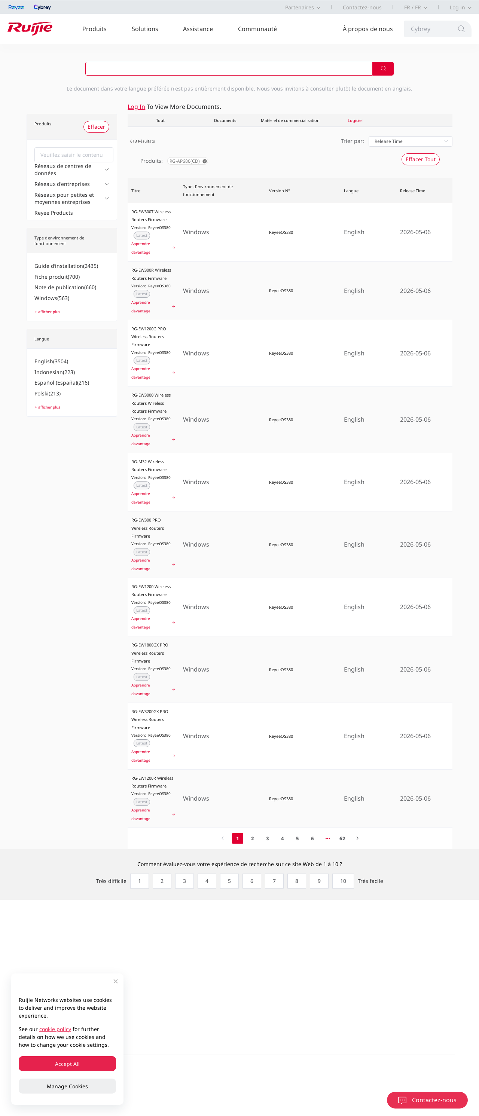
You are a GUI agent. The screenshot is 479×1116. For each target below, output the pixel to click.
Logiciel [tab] (355, 120)
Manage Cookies (67, 1086)
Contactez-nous (362, 7)
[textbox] (73, 154)
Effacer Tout (421, 159)
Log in (457, 7)
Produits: (151, 160)
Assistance (198, 29)
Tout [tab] (160, 120)
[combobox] (74, 154)
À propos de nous (368, 29)
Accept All (67, 1063)
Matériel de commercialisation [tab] (290, 120)
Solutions (145, 29)
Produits (94, 29)
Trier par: (352, 140)
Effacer (96, 126)
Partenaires (299, 7)
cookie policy (55, 1029)
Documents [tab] (225, 120)
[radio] (137, 881)
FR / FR (412, 7)
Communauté (257, 29)
